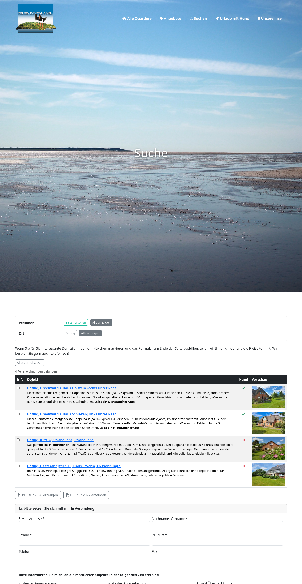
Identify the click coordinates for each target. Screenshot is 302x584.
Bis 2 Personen (75, 322)
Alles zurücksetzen (29, 363)
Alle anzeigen (101, 322)
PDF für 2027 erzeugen (86, 495)
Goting (70, 333)
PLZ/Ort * (159, 535)
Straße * (25, 535)
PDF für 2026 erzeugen (38, 495)
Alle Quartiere (137, 16)
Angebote (170, 16)
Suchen (198, 16)
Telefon (24, 551)
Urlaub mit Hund (232, 16)
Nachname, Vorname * (170, 518)
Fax (154, 551)
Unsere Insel (270, 16)
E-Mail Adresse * (31, 518)
